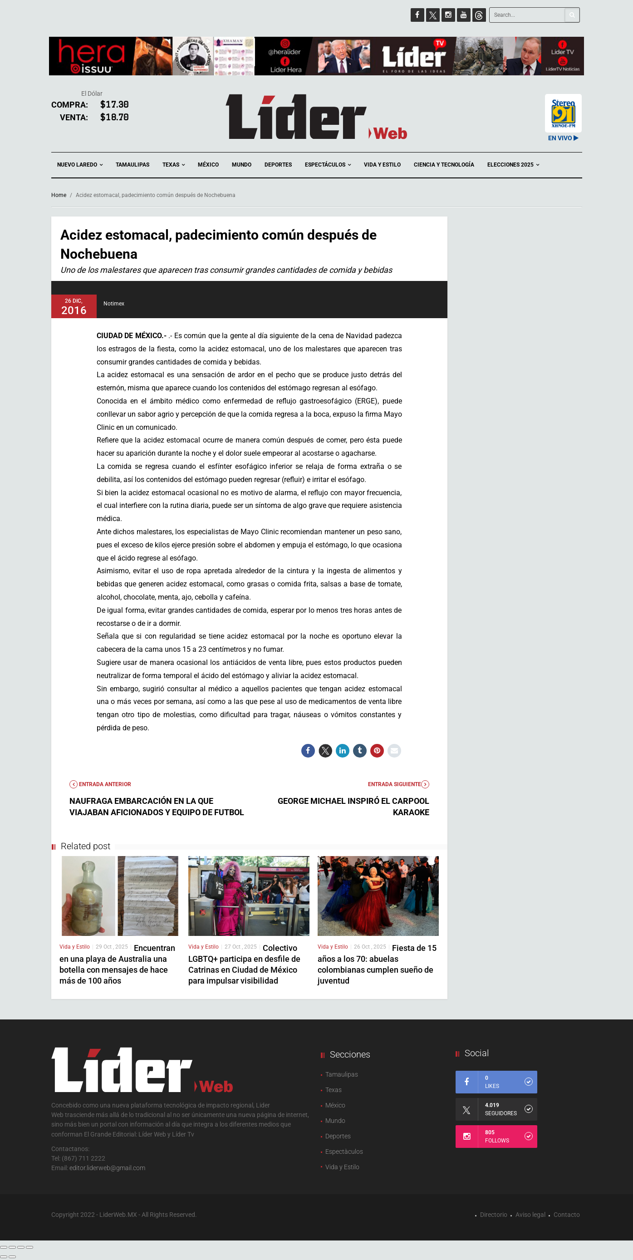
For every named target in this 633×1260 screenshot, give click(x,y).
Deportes (278, 165)
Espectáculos (328, 165)
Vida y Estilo (382, 165)
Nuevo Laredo (80, 165)
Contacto (567, 1214)
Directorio (493, 1214)
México (208, 165)
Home (58, 195)
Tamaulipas (132, 165)
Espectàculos (344, 1151)
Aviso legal (530, 1214)
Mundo (241, 165)
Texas (173, 165)
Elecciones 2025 (513, 165)
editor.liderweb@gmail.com (107, 1167)
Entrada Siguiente (398, 784)
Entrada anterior (100, 784)
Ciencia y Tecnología (444, 165)
